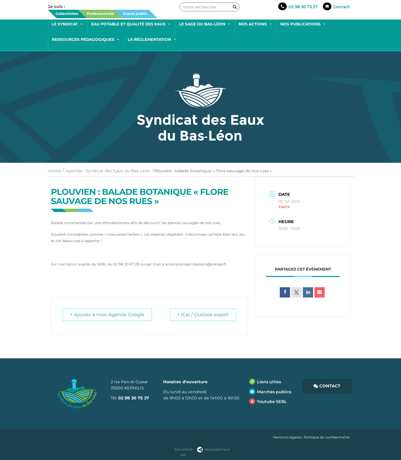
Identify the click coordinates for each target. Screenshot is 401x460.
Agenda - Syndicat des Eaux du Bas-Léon (108, 170)
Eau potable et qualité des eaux (131, 24)
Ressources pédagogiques (86, 39)
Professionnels (100, 13)
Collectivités (66, 13)
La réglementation (152, 39)
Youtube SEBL (272, 401)
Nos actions (255, 24)
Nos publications (303, 24)
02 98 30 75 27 (303, 6)
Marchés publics (274, 391)
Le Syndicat (67, 24)
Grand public (135, 13)
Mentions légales (287, 437)
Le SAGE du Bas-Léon (205, 24)
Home (54, 170)
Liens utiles (269, 381)
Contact (341, 6)
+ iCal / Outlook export (203, 315)
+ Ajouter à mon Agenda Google (107, 315)
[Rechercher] (234, 7)
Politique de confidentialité (327, 437)
